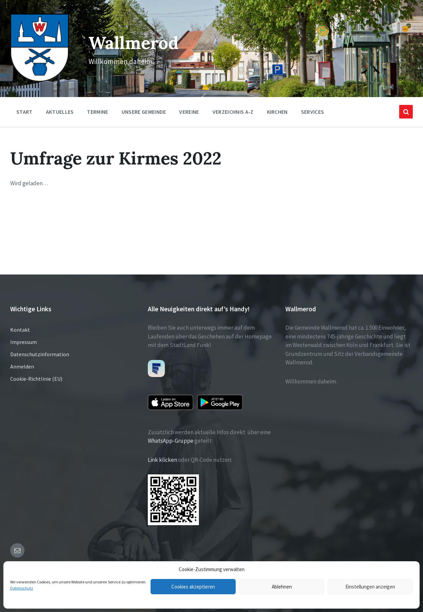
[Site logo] (39, 79)
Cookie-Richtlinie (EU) (36, 378)
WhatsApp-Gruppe (170, 440)
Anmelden (22, 366)
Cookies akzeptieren (193, 586)
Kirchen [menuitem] (277, 111)
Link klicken (162, 460)
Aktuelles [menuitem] (60, 111)
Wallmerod (133, 43)
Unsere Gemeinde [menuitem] (144, 111)
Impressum (23, 342)
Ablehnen (282, 586)
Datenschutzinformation (39, 354)
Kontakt (20, 329)
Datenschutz (21, 588)
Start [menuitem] (24, 111)
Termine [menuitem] (97, 111)
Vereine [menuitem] (189, 111)
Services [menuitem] (312, 111)
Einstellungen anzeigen (370, 586)
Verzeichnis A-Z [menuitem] (233, 111)
